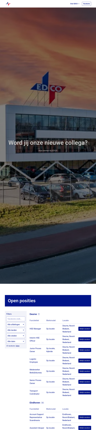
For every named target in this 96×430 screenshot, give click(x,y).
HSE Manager (35, 329)
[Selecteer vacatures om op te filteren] (15, 324)
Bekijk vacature (85, 329)
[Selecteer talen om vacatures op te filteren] (15, 341)
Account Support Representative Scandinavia (37, 417)
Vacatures (86, 4)
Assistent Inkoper (37, 428)
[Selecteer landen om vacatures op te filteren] (15, 330)
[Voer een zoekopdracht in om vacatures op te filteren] (15, 319)
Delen (17, 346)
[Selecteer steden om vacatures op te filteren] (15, 336)
